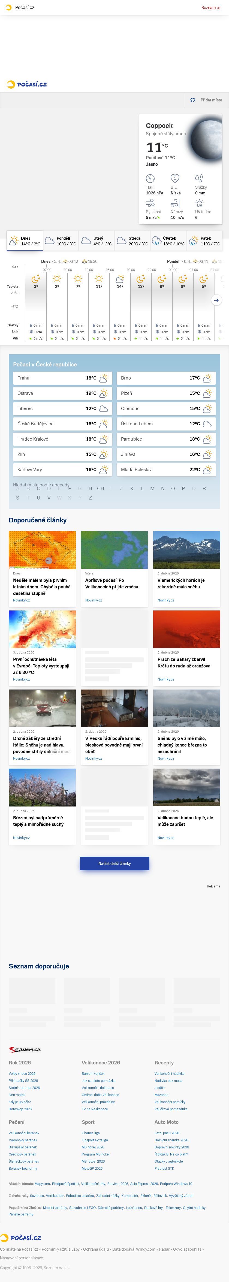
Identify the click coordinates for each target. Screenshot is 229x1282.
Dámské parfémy (111, 1208)
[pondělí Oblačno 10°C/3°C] (61, 241)
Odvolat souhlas (187, 1249)
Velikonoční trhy (93, 1184)
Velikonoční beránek (24, 1133)
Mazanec (161, 1095)
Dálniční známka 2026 (171, 1140)
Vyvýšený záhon (181, 1196)
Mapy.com (42, 1184)
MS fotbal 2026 (93, 1161)
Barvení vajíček (93, 1074)
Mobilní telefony (55, 1208)
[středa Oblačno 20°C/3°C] (132, 241)
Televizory (173, 1208)
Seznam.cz (211, 7)
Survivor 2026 (117, 1184)
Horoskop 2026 (20, 1109)
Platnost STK (164, 1168)
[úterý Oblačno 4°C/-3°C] (96, 241)
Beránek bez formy (23, 1168)
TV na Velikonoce (95, 1109)
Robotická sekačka (80, 1196)
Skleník (145, 1196)
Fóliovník (160, 1196)
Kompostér (130, 1196)
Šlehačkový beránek (24, 1161)
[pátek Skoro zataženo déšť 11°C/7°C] (204, 241)
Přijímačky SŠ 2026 (23, 1081)
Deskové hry (154, 1208)
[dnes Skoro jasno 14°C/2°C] (25, 241)
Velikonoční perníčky (170, 1102)
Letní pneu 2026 (167, 1133)
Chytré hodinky (194, 1208)
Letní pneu (134, 1208)
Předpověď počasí (65, 1184)
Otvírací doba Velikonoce (100, 1095)
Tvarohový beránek (23, 1140)
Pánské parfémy (21, 1214)
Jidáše (160, 1088)
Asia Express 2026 (144, 1184)
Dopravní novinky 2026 (172, 1147)
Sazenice (37, 1196)
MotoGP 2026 (92, 1168)
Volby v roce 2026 (22, 1074)
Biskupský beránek (23, 1147)
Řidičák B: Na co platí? (171, 1154)
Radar (164, 1249)
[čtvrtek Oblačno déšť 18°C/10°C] (168, 241)
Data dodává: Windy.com (133, 1249)
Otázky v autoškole (169, 1161)
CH (100, 488)
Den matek (17, 1095)
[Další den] (216, 300)
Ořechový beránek (22, 1154)
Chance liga (91, 1133)
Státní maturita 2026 (24, 1088)
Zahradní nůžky (107, 1196)
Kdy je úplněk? (20, 1102)
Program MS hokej (96, 1154)
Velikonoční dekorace (98, 1088)
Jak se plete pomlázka (99, 1081)
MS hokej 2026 (93, 1147)
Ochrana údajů (96, 1249)
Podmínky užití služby (61, 1249)
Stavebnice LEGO (82, 1208)
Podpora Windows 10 (176, 1184)
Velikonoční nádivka (170, 1074)
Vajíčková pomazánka (171, 1109)
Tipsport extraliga (95, 1140)
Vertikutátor (55, 1196)
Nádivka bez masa (168, 1081)
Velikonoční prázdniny (98, 1102)
